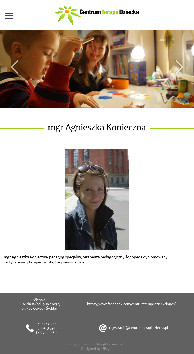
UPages (107, 349)
